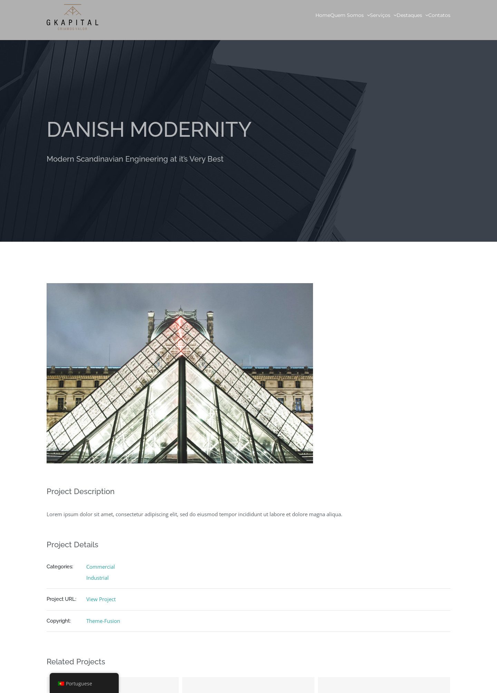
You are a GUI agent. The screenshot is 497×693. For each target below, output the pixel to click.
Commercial (100, 566)
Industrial (97, 577)
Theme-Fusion (103, 620)
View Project (101, 599)
